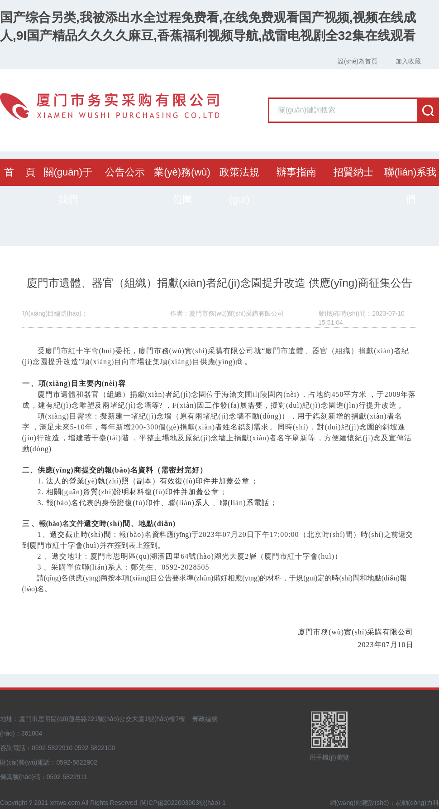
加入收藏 (408, 61)
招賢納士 (353, 172)
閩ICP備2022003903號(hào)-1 (182, 802)
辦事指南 (296, 172)
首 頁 (19, 172)
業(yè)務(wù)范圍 (182, 185)
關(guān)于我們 (68, 185)
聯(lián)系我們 (410, 185)
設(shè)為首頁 (357, 61)
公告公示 (125, 172)
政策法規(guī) (239, 185)
